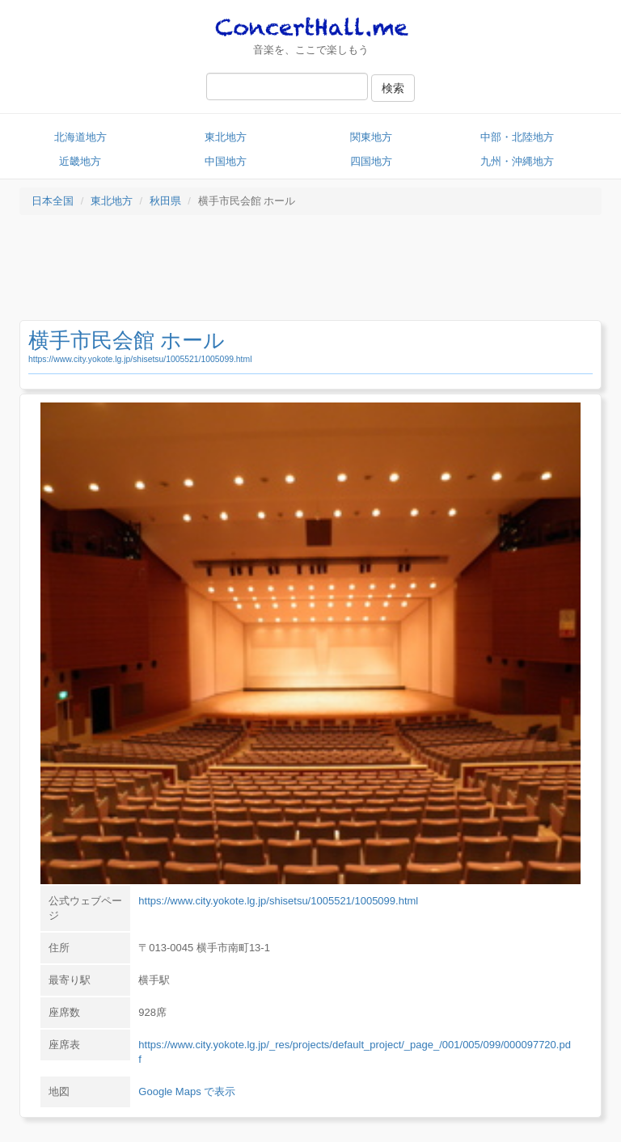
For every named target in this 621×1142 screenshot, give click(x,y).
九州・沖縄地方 (517, 161)
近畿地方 (80, 161)
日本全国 (53, 201)
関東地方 (371, 137)
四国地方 (371, 161)
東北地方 (226, 137)
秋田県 (165, 201)
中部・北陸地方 (517, 137)
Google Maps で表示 (186, 1091)
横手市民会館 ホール (126, 340)
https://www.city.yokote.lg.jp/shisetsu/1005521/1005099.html (139, 359)
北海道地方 (80, 137)
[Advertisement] (310, 271)
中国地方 (226, 161)
